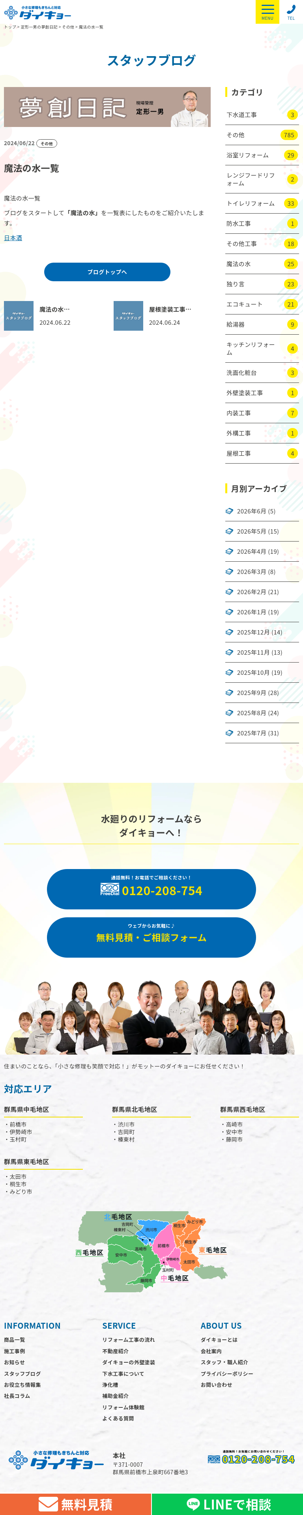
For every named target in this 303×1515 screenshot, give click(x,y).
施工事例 (14, 1353)
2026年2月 (251, 592)
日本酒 (13, 237)
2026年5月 (251, 531)
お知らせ (14, 1364)
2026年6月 (251, 511)
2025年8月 (251, 713)
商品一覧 (14, 1342)
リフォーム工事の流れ (128, 1342)
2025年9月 (251, 693)
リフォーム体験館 (123, 1409)
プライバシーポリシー (227, 1375)
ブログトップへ (107, 272)
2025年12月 (253, 632)
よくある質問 (118, 1420)
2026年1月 (251, 612)
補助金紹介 (115, 1398)
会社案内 (211, 1353)
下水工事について (123, 1375)
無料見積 (76, 1504)
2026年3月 (251, 572)
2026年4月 (251, 551)
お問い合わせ (216, 1387)
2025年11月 (253, 652)
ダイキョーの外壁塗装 (128, 1364)
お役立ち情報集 (22, 1387)
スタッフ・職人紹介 (225, 1364)
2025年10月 (253, 672)
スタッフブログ (22, 1375)
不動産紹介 (115, 1353)
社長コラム (17, 1398)
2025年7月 (251, 733)
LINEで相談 (227, 1504)
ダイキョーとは (219, 1342)
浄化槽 (110, 1387)
